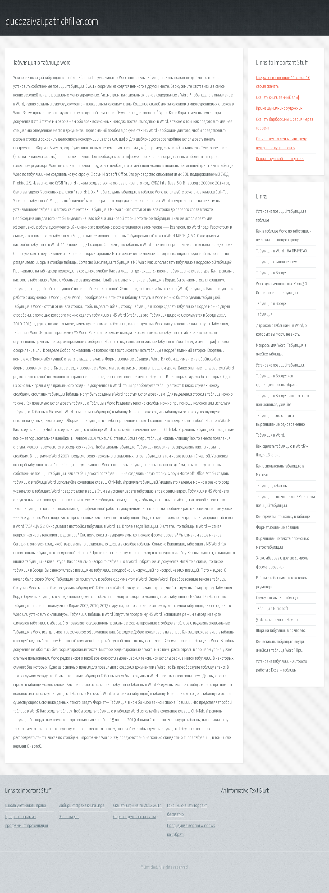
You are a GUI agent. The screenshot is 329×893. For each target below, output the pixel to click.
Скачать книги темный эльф (278, 97)
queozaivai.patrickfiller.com (51, 22)
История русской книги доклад (280, 159)
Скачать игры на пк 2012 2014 (137, 805)
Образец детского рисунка (134, 817)
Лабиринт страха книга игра (81, 805)
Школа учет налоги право (25, 805)
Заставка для (69, 817)
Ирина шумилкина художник (279, 108)
